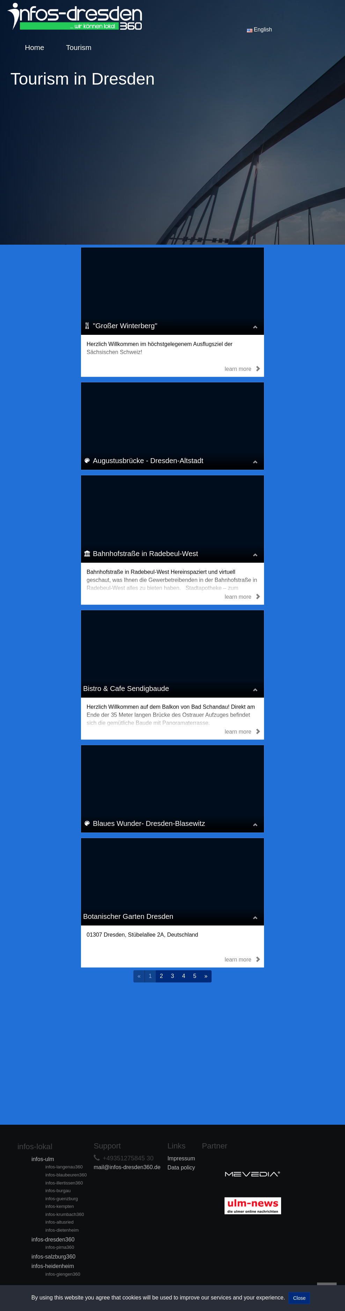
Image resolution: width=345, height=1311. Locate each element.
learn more (242, 369)
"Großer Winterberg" (126, 326)
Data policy (181, 1167)
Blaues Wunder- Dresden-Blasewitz (150, 823)
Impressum (181, 1158)
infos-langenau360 (64, 1166)
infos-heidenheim (52, 1266)
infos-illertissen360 (64, 1183)
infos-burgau (58, 1190)
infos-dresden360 (53, 1239)
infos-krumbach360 (64, 1214)
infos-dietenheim (62, 1230)
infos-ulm (42, 1159)
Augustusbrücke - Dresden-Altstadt (149, 460)
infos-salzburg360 (53, 1257)
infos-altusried (59, 1222)
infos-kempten (59, 1206)
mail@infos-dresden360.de (127, 1167)
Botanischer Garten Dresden (130, 916)
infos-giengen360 (62, 1274)
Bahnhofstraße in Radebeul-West (146, 553)
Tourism (78, 47)
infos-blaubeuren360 (66, 1174)
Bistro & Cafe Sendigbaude (127, 688)
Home (34, 47)
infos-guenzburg (61, 1198)
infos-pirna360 (59, 1247)
